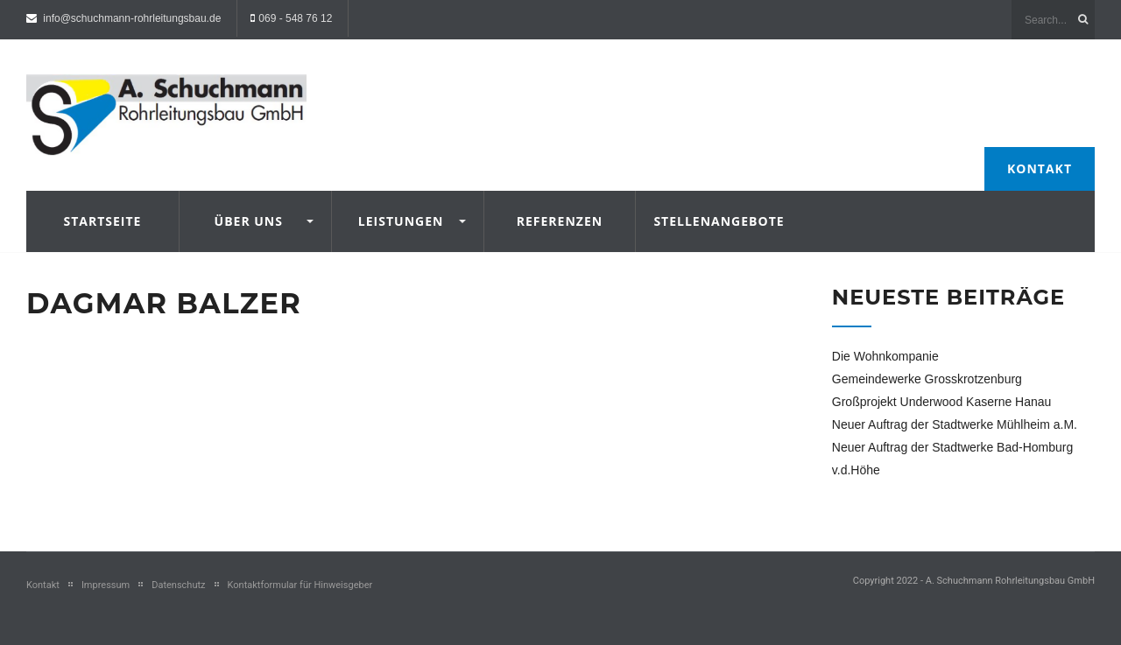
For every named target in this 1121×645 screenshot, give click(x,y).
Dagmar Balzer (163, 303)
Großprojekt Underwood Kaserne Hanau (942, 402)
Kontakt (1039, 168)
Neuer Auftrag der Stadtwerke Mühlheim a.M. (954, 424)
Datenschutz (178, 585)
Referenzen (560, 221)
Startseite (102, 221)
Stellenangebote (711, 221)
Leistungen (401, 221)
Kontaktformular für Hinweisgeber (300, 585)
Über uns (249, 221)
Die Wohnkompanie (885, 356)
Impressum (105, 585)
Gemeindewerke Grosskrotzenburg (927, 379)
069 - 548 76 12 (295, 18)
